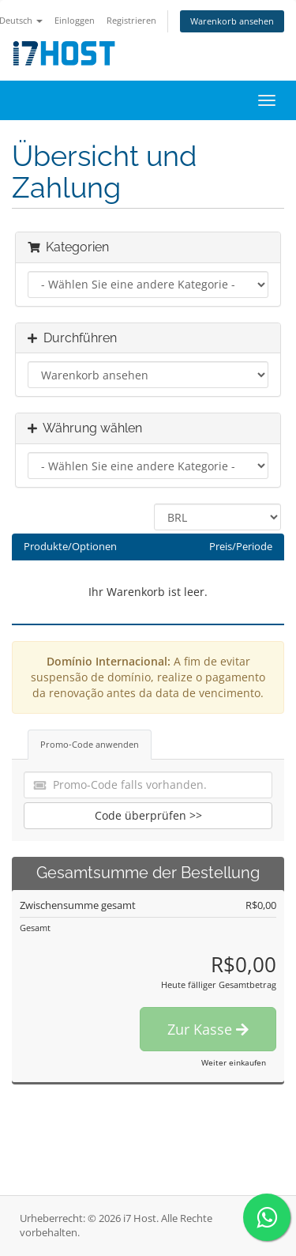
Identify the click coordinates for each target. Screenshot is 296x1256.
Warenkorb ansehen (232, 21)
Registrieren (131, 20)
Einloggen (74, 20)
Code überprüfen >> (148, 815)
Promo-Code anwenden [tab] (89, 744)
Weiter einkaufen (233, 1062)
